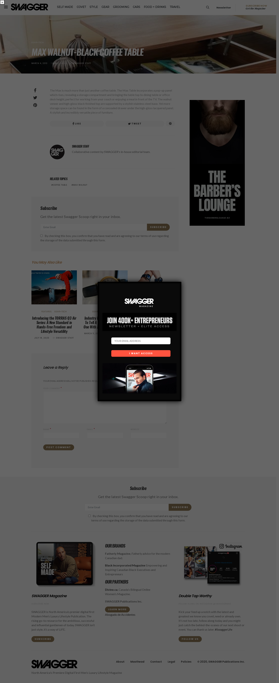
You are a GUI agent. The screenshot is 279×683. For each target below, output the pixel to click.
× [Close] (2, 2)
